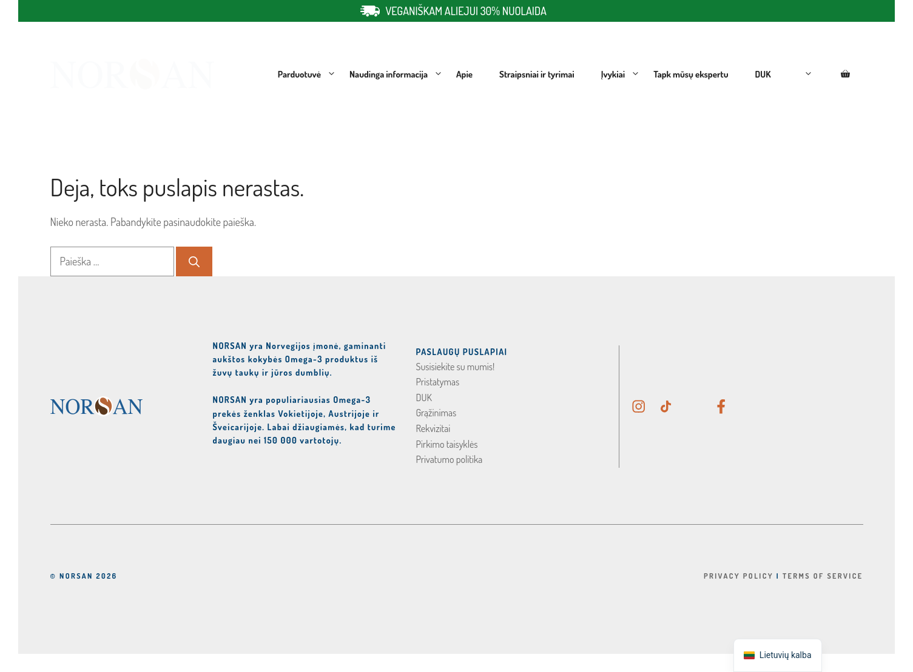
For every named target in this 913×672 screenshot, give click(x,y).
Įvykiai (620, 74)
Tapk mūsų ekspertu (690, 74)
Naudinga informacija (396, 74)
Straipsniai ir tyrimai (536, 74)
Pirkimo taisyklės (447, 444)
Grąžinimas (436, 413)
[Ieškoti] (194, 261)
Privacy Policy (738, 576)
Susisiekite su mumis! (455, 367)
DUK (763, 74)
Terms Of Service (823, 576)
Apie (464, 74)
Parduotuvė (307, 74)
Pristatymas (438, 382)
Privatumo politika (449, 459)
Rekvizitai (433, 428)
